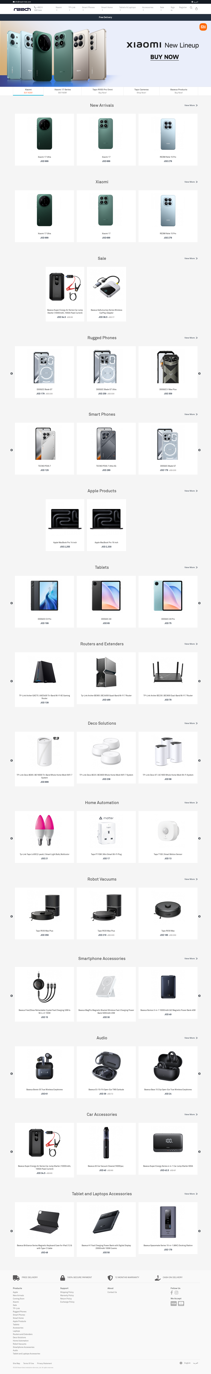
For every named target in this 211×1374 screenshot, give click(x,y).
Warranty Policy (67, 1295)
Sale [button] (162, 7)
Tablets (102, 567)
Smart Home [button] (107, 7)
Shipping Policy (67, 1292)
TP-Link (16, 1308)
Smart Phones (102, 414)
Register (183, 7)
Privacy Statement (44, 1363)
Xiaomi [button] (59, 7)
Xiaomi (102, 181)
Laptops (16, 1331)
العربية (194, 2)
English (187, 1363)
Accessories (18, 1328)
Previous (11, 373)
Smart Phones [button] (88, 7)
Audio (102, 1037)
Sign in (173, 9)
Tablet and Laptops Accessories (102, 1193)
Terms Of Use (28, 1363)
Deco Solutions (102, 723)
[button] (190, 7)
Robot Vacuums (102, 879)
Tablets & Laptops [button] (127, 7)
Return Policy (66, 1298)
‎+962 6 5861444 (38, 9)
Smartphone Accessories (102, 958)
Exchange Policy (67, 1302)
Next (199, 373)
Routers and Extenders (102, 643)
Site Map (16, 1363)
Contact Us (112, 1292)
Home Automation (102, 802)
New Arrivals (102, 105)
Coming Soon (18, 1298)
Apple (15, 1292)
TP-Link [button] (71, 7)
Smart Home (18, 1318)
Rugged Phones (102, 337)
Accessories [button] (147, 7)
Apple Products (102, 490)
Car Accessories (102, 1114)
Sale (102, 258)
